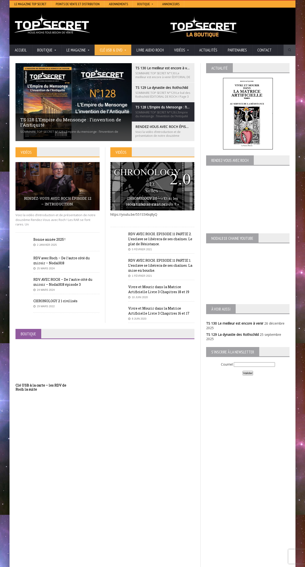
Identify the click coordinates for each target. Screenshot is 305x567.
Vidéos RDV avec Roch (247, 562)
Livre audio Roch (150, 50)
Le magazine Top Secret (30, 4)
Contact (264, 50)
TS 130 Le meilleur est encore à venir (234, 323)
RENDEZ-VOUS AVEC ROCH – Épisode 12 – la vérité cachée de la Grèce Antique (55, 533)
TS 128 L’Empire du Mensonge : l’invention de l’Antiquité (58, 513)
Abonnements (118, 4)
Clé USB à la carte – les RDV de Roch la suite (40, 387)
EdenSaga (117, 520)
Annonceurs (170, 4)
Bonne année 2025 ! (49, 239)
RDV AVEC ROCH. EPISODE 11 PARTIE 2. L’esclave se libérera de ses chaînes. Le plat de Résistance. (160, 239)
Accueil (21, 50)
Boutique (222, 562)
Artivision (117, 507)
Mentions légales (278, 562)
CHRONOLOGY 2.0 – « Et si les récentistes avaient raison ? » (152, 201)
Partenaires (237, 50)
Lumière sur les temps (127, 513)
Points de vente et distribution (78, 4)
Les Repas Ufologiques (127, 527)
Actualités (208, 50)
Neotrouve (118, 517)
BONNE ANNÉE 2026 (31, 548)
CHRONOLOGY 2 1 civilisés (55, 301)
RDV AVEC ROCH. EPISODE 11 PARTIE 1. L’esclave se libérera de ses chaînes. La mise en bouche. (160, 265)
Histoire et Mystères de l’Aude (133, 500)
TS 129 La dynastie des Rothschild (232, 334)
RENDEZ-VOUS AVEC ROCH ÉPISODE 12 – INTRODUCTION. (57, 201)
